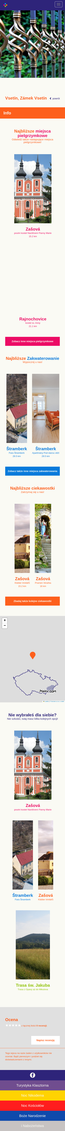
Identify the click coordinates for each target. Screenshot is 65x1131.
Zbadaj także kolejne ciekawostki (32, 601)
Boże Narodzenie (32, 1116)
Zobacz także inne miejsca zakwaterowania (32, 471)
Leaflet (46, 701)
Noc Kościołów (32, 1105)
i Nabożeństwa (32, 1126)
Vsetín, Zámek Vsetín (26, 98)
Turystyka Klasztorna (32, 1085)
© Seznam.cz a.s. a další (57, 701)
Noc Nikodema (32, 1095)
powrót (54, 98)
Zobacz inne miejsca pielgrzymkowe (32, 341)
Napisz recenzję (45, 1040)
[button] (33, 655)
